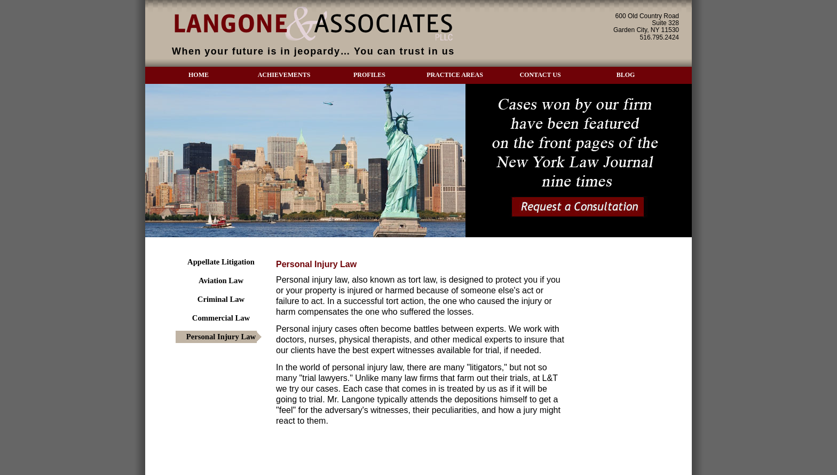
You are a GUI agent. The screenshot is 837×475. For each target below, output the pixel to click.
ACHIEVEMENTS (284, 75)
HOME (198, 75)
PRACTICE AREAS (455, 75)
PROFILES (369, 75)
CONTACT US (539, 75)
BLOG (626, 75)
